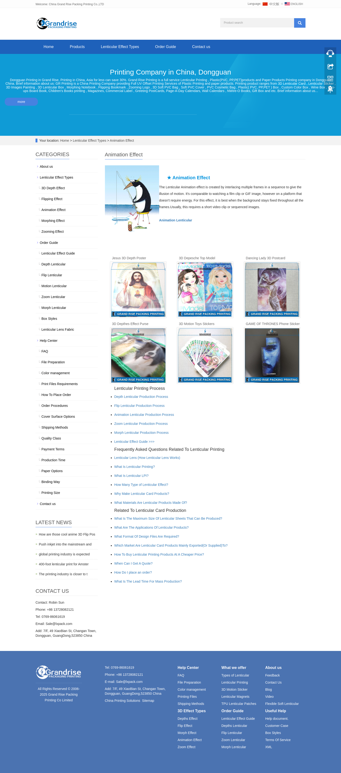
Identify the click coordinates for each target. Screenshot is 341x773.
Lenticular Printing (234, 682)
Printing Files (187, 696)
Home (49, 47)
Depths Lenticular (234, 726)
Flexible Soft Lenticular (282, 704)
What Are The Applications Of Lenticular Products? (151, 527)
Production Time (53, 460)
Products (77, 47)
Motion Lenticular (54, 286)
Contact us (201, 47)
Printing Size (50, 493)
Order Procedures (54, 406)
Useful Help (275, 711)
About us (46, 166)
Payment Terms (52, 449)
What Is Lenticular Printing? (134, 467)
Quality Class (51, 438)
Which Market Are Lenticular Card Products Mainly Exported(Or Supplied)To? (171, 545)
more (21, 102)
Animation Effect (121, 140)
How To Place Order (56, 395)
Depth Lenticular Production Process (141, 397)
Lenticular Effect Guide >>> (134, 442)
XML (268, 747)
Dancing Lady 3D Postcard (265, 258)
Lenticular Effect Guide (58, 253)
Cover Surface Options (58, 416)
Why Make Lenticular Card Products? (141, 494)
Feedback (272, 675)
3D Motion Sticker (234, 689)
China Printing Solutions (122, 701)
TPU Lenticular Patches (238, 704)
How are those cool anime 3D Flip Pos (67, 534)
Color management (55, 373)
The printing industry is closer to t (63, 574)
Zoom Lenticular (53, 297)
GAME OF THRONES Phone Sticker (273, 324)
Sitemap (148, 701)
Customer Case (276, 726)
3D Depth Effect (53, 188)
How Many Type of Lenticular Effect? (141, 485)
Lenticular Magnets (235, 696)
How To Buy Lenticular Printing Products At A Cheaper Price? (159, 554)
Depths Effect (187, 718)
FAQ (44, 351)
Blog (268, 689)
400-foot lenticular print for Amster (64, 564)
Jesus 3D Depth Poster (129, 258)
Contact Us (273, 682)
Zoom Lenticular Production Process (141, 424)
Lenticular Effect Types (120, 47)
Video (269, 696)
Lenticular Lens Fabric (57, 329)
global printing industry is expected (64, 554)
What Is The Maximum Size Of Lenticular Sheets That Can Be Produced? (168, 518)
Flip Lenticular (51, 275)
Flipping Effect (51, 199)
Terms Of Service (278, 740)
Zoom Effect (186, 747)
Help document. (276, 718)
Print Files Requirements (59, 384)
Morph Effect (187, 733)
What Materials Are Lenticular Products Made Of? (150, 503)
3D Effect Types (192, 711)
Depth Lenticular (53, 264)
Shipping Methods (54, 427)
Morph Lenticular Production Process (141, 433)
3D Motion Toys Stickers (197, 324)
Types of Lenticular (235, 675)
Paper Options (52, 471)
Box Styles (49, 319)
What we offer (233, 668)
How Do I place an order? (133, 572)
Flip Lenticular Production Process (139, 406)
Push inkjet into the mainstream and (65, 544)
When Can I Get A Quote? (133, 563)
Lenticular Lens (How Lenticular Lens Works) (147, 458)
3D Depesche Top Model (197, 258)
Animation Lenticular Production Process (144, 415)
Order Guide (165, 47)
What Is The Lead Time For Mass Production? (148, 581)
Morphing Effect (53, 221)
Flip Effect (185, 726)
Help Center (49, 341)
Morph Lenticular (53, 308)
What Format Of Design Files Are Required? (146, 536)
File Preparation (53, 362)
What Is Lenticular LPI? (131, 476)
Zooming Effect (52, 231)
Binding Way (50, 482)
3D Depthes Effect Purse (130, 324)
